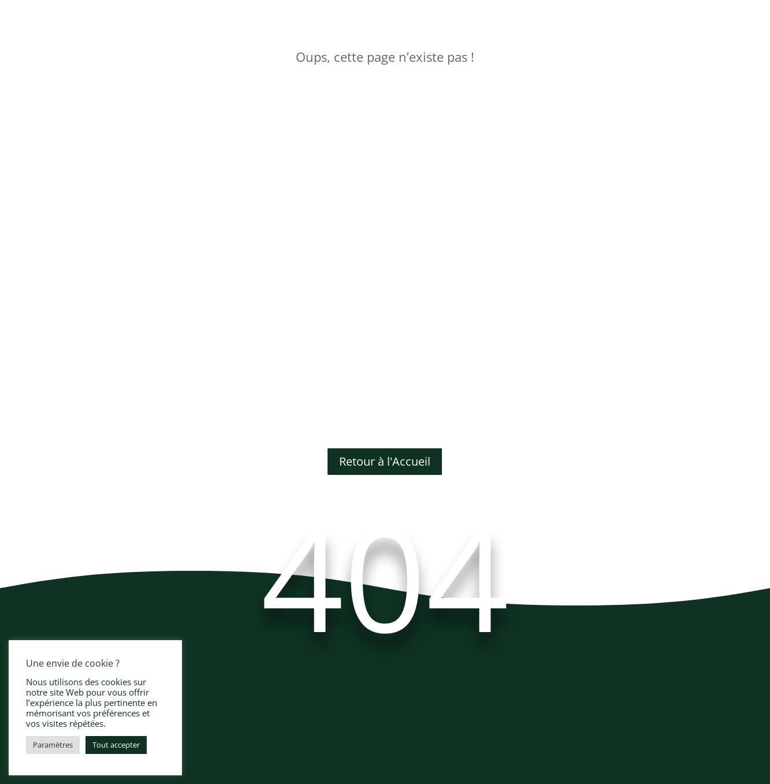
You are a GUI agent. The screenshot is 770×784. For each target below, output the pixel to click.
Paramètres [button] (53, 745)
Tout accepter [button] (116, 745)
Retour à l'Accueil (384, 461)
